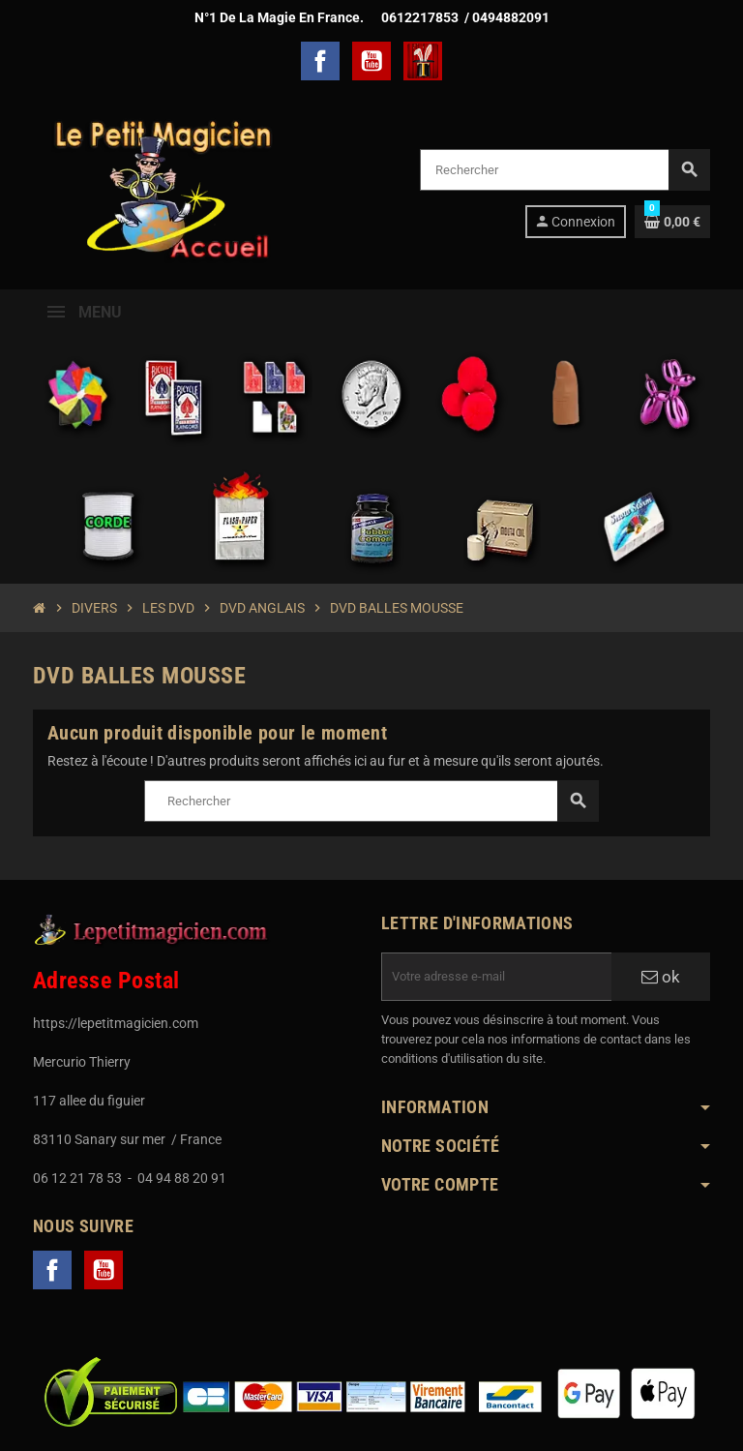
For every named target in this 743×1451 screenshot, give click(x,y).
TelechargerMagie (422, 61)
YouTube (371, 61)
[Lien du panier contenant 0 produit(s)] (672, 221)
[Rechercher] (564, 170)
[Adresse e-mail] (496, 976)
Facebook (320, 61)
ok (660, 976)
